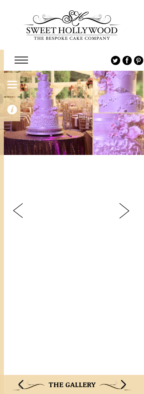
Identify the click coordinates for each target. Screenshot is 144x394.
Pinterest (138, 60)
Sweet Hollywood (72, 25)
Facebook (127, 60)
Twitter (115, 60)
